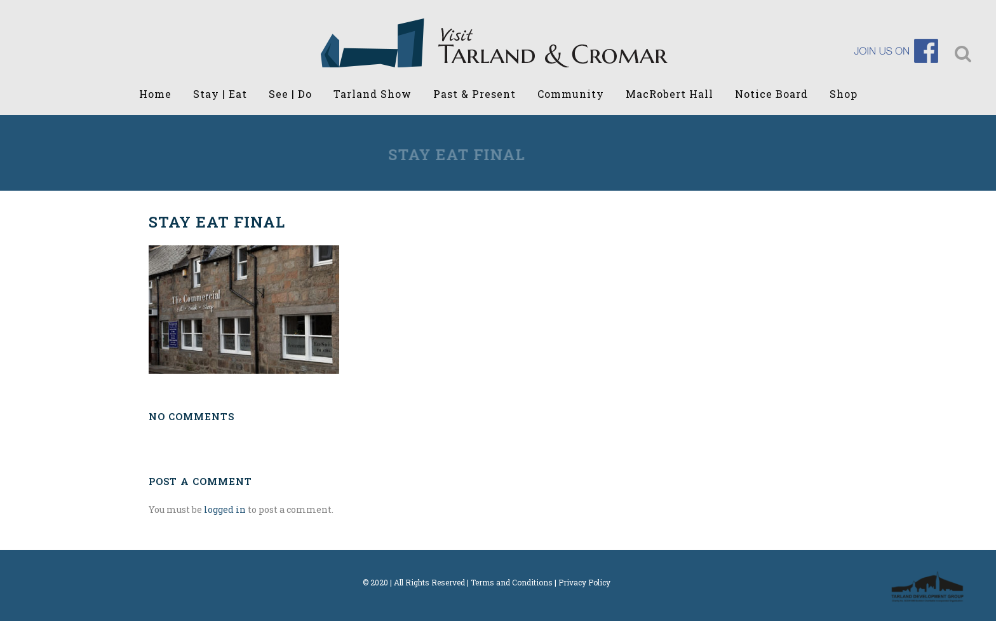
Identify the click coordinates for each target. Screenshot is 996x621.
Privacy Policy (584, 582)
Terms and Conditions (512, 582)
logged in (225, 509)
